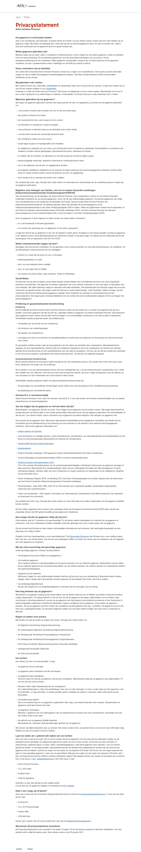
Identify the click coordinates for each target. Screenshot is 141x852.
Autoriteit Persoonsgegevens (79, 821)
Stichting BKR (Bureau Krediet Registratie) (36, 444)
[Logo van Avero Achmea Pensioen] (26, 6)
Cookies (19, 849)
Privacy (30, 849)
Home (18, 17)
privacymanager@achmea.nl (94, 794)
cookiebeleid (51, 89)
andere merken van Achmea (30, 431)
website (71, 786)
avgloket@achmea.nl (45, 759)
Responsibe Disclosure (79, 536)
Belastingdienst (24, 448)
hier (37, 182)
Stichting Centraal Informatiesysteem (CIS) (36, 462)
